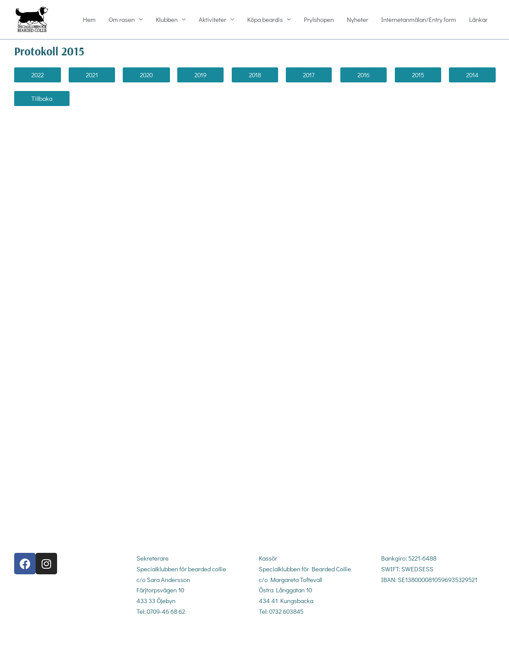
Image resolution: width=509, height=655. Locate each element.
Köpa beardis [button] (265, 19)
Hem (89, 19)
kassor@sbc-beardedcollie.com (301, 633)
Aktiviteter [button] (212, 19)
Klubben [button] (167, 19)
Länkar (478, 19)
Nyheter (357, 19)
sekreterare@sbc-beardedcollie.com (185, 633)
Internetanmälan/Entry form (418, 19)
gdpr (386, 608)
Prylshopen (319, 19)
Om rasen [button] (122, 19)
